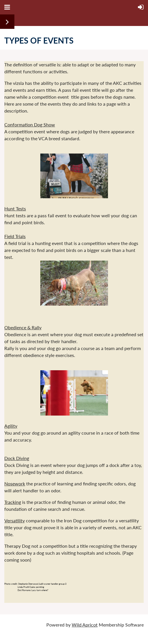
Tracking (12, 502)
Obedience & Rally (22, 327)
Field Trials (15, 236)
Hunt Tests (15, 208)
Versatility (14, 520)
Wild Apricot (85, 624)
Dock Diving (16, 458)
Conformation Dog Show (29, 124)
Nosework (14, 483)
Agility (10, 426)
